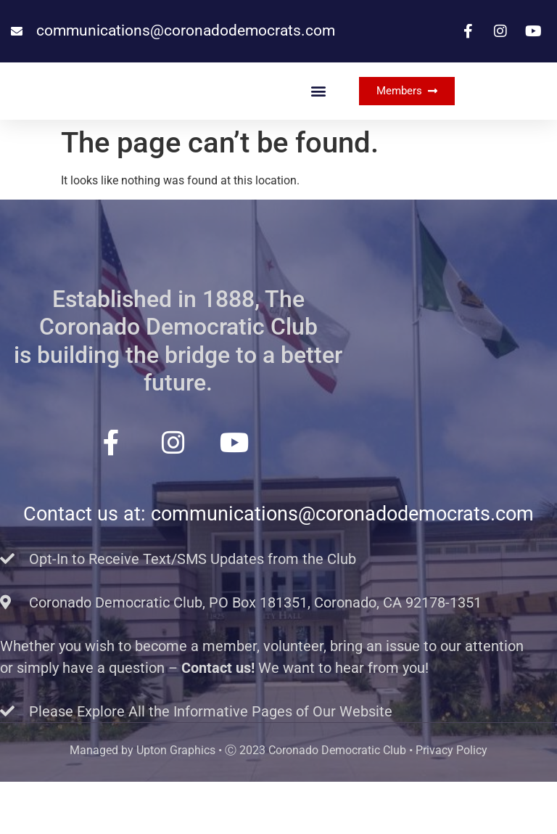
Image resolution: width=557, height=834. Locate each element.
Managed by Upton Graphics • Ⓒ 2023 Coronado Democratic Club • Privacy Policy (278, 802)
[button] (319, 117)
